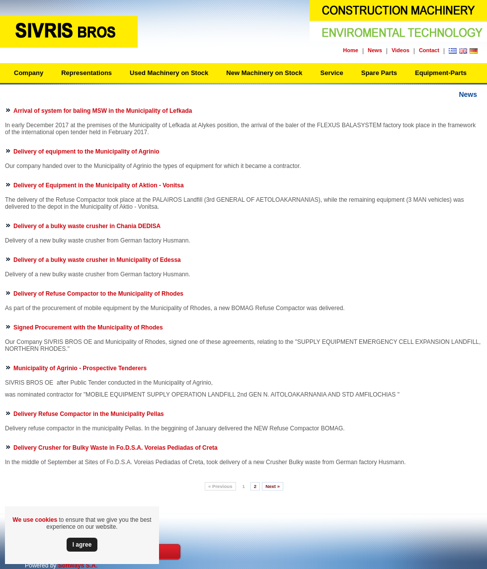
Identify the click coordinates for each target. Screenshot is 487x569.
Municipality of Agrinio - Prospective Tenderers (80, 368)
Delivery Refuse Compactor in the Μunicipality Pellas (88, 413)
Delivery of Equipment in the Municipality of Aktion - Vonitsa (98, 185)
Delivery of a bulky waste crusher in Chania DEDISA (87, 226)
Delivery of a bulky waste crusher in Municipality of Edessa (97, 259)
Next (272, 486)
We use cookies (34, 519)
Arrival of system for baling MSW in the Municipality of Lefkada (102, 110)
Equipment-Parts (441, 73)
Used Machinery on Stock (169, 73)
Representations (86, 73)
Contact (429, 50)
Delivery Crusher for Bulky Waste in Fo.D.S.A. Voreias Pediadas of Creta (115, 447)
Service (331, 73)
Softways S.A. (77, 565)
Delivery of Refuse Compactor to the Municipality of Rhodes (98, 293)
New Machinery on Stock (264, 73)
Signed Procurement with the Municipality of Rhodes (88, 327)
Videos (400, 50)
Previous (220, 486)
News (375, 50)
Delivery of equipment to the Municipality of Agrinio (86, 151)
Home (350, 50)
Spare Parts (379, 73)
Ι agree (82, 544)
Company (28, 73)
